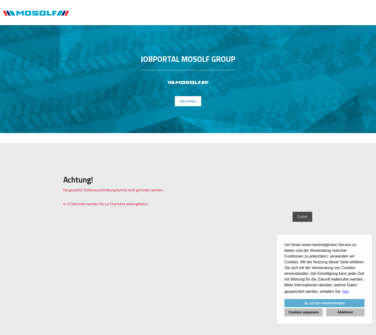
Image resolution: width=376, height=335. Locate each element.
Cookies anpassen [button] (303, 312)
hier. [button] (346, 291)
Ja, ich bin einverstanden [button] (324, 303)
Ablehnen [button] (345, 312)
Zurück (302, 216)
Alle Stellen (188, 101)
